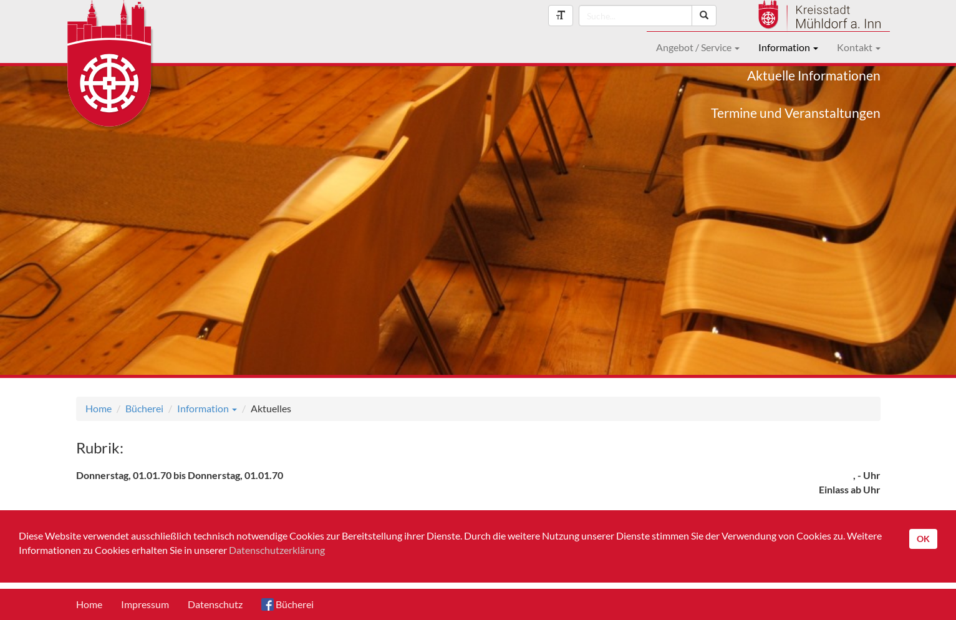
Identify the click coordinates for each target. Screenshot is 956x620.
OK (923, 538)
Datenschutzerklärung (277, 550)
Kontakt (859, 47)
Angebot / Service (698, 47)
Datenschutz (215, 604)
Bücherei (144, 408)
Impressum (145, 604)
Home (98, 408)
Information (788, 47)
